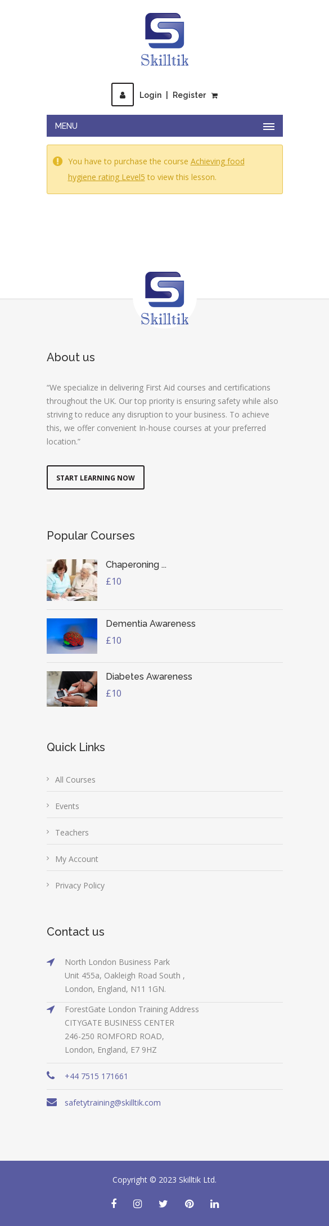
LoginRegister (158, 95)
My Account (76, 859)
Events (67, 806)
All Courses (75, 779)
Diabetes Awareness (149, 676)
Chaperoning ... (136, 564)
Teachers (72, 832)
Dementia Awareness (151, 623)
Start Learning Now (95, 478)
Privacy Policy (80, 885)
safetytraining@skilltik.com (113, 1102)
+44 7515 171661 (96, 1076)
